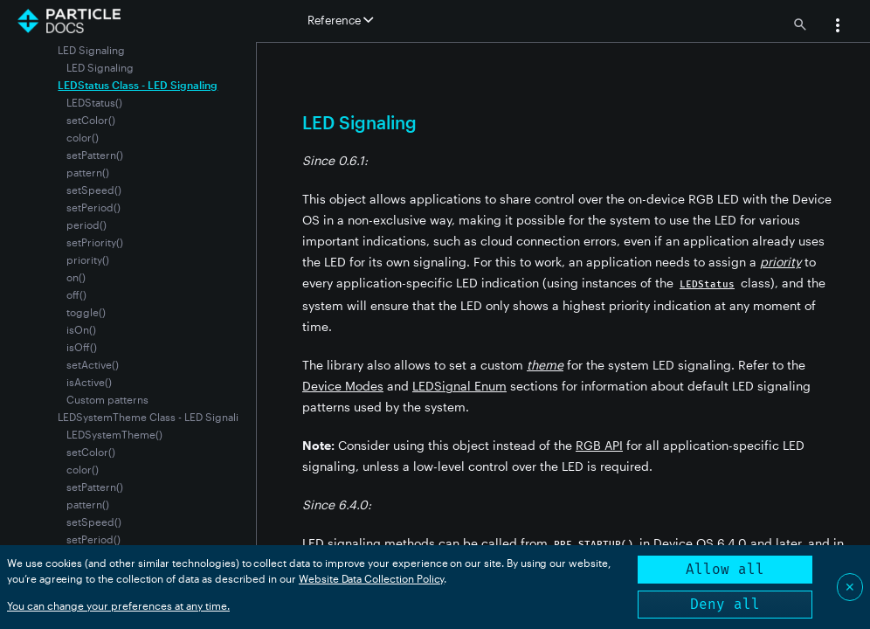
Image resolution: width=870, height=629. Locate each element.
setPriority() (94, 242)
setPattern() (94, 155)
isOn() (81, 329)
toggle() (86, 312)
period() (86, 224)
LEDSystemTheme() (114, 434)
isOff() (81, 347)
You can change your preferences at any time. (118, 605)
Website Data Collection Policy (372, 578)
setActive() (92, 364)
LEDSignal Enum (459, 385)
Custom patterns (107, 399)
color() (82, 137)
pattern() (87, 172)
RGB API (599, 445)
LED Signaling (100, 67)
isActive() (89, 382)
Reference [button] (340, 20)
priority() (87, 259)
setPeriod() (93, 207)
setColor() (90, 120)
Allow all (725, 569)
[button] (837, 27)
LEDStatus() (94, 102)
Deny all (725, 604)
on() (76, 277)
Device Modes (342, 385)
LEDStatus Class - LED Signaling (138, 85)
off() (76, 294)
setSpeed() (93, 189)
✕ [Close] (850, 586)
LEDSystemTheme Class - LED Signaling (155, 417)
